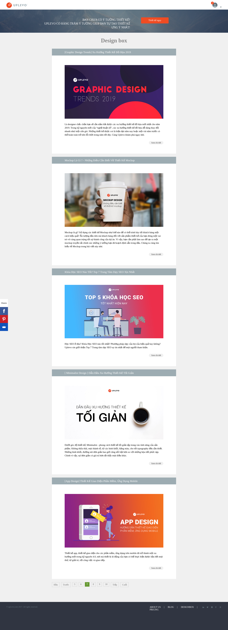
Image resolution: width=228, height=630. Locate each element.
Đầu (56, 585)
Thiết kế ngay (154, 20)
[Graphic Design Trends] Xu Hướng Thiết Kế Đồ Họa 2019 (98, 52)
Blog (171, 607)
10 (106, 584)
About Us (155, 607)
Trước (66, 585)
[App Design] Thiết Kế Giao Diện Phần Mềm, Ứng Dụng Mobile (101, 481)
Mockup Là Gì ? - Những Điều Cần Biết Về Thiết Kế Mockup (100, 160)
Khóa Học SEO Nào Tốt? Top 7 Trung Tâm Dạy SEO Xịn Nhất (100, 272)
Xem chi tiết (156, 143)
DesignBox (187, 607)
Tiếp (115, 585)
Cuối (124, 585)
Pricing (154, 609)
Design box (114, 40)
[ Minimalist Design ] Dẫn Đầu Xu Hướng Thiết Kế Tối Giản (99, 372)
